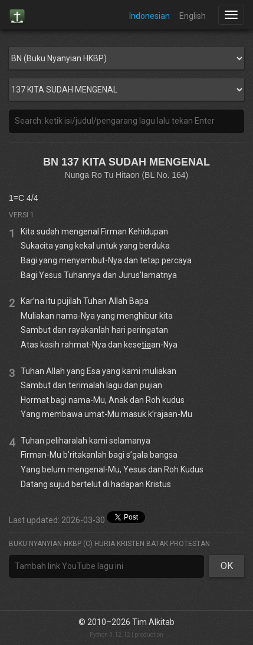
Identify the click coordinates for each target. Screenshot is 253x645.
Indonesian (149, 16)
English (192, 16)
